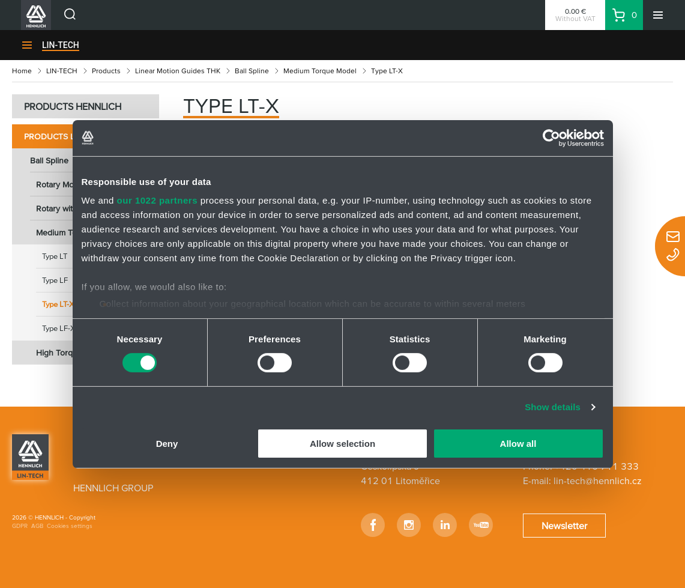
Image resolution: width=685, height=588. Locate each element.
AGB (37, 526)
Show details (553, 407)
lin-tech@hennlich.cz (598, 480)
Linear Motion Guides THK (177, 70)
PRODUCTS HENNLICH (72, 106)
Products (106, 70)
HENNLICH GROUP (113, 487)
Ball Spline (252, 70)
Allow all (518, 443)
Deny (167, 443)
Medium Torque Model (320, 70)
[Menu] (658, 15)
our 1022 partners (157, 200)
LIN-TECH (60, 45)
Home (22, 70)
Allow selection (342, 443)
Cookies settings (69, 526)
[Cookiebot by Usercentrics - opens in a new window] (551, 138)
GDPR (20, 526)
